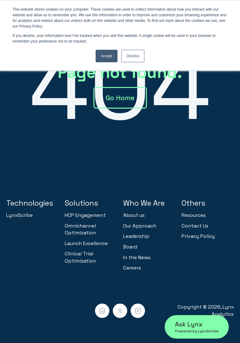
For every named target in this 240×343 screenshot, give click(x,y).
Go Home (120, 97)
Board (130, 246)
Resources (194, 215)
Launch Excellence (86, 243)
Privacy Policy (198, 236)
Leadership (136, 236)
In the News (137, 257)
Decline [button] (133, 56)
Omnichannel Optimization (80, 229)
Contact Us (195, 226)
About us (134, 215)
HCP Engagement (85, 215)
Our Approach (139, 226)
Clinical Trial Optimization (80, 257)
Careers (132, 267)
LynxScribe (19, 215)
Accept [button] (106, 56)
